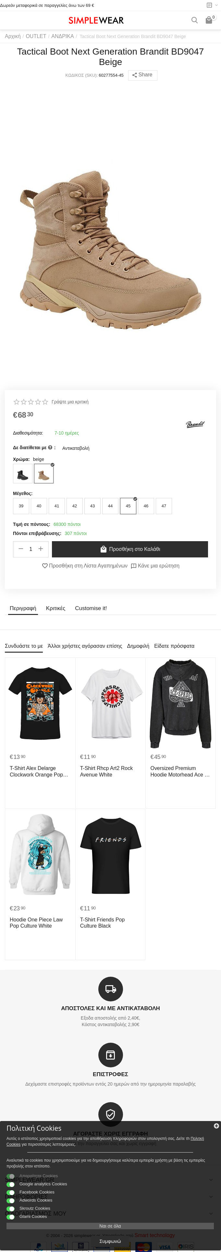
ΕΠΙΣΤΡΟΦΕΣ (110, 1074)
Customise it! (87, 608)
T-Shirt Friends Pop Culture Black (107, 922)
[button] (142, 75)
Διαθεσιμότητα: (28, 433)
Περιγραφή (22, 608)
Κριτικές (53, 608)
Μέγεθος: (22, 493)
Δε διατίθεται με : (34, 448)
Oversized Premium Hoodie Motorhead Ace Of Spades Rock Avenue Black (178, 770)
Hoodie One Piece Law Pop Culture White (38, 922)
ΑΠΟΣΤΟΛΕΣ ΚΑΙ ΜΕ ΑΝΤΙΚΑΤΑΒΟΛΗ (110, 1008)
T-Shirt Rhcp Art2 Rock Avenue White (103, 770)
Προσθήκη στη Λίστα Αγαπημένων (87, 566)
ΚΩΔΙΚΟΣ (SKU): (82, 75)
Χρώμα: (21, 459)
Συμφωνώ (110, 1241)
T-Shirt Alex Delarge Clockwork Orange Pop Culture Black (33, 770)
